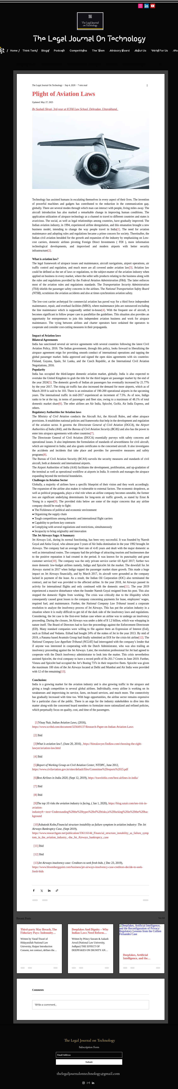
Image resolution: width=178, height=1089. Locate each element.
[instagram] (83, 1082)
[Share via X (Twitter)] (41, 890)
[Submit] (89, 1062)
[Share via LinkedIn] (49, 890)
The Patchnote (51, 64)
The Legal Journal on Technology (90, 1040)
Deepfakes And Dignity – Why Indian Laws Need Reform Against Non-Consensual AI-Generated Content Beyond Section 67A (90, 931)
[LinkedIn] (146, 6)
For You (112, 64)
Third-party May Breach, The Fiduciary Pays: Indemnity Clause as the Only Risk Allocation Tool (39, 931)
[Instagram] (140, 6)
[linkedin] (93, 1082)
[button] (160, 64)
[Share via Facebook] (33, 890)
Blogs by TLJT (25, 64)
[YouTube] (152, 6)
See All (161, 918)
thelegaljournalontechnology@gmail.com (88, 1073)
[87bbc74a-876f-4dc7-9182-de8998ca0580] (88, 1082)
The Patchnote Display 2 (84, 64)
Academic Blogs (134, 64)
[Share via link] (56, 890)
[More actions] (147, 85)
